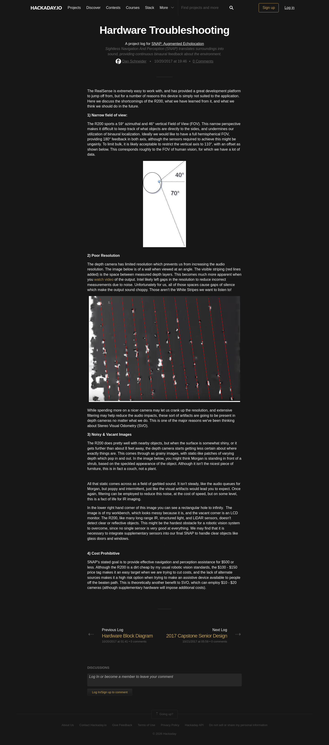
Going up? (164, 714)
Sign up (269, 8)
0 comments (139, 641)
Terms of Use (146, 725)
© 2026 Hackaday (164, 733)
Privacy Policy (170, 725)
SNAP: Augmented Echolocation (177, 44)
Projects (74, 8)
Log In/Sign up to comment (109, 692)
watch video (104, 279)
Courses (133, 8)
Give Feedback (122, 725)
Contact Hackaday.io (93, 725)
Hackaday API (194, 725)
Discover (93, 8)
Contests (113, 8)
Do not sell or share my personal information (238, 725)
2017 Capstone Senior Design (196, 636)
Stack (149, 8)
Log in (289, 8)
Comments (203, 61)
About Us (68, 725)
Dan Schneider (131, 61)
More (168, 7)
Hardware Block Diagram (127, 636)
